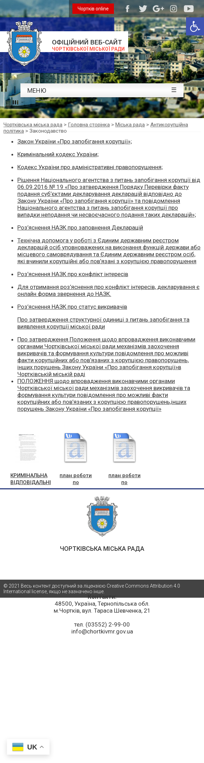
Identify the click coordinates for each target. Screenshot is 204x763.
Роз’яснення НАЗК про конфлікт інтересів (72, 274)
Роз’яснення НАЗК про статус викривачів (72, 306)
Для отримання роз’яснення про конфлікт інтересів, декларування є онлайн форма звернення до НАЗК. (108, 290)
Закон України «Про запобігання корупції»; (74, 141)
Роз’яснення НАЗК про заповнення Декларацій (80, 227)
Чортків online (93, 8)
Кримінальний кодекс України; (58, 154)
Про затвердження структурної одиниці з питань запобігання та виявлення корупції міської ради (103, 323)
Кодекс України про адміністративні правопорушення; (90, 167)
